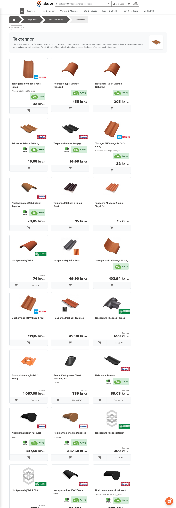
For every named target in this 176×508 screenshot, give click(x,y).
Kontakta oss (16, 486)
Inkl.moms (135, 4)
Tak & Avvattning (56, 20)
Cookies (55, 498)
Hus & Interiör (48, 11)
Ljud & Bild (149, 11)
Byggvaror (31, 11)
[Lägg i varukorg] (28, 111)
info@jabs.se (16, 498)
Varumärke (16, 27)
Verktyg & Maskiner (69, 11)
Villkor (54, 486)
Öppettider (15, 490)
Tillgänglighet (57, 502)
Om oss (54, 490)
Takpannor (80, 20)
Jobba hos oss (17, 494)
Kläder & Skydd (109, 11)
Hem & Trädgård (130, 11)
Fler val (74, 227)
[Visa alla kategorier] (22, 11)
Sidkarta (55, 494)
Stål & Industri (90, 11)
